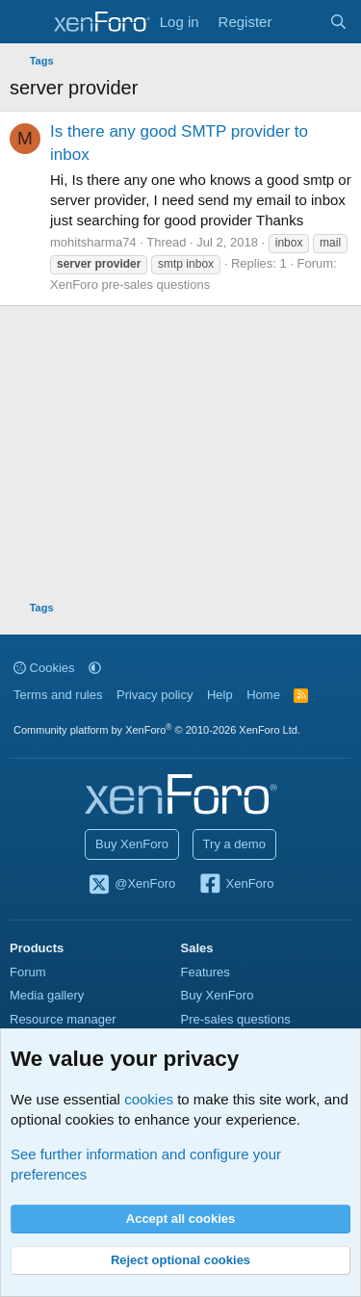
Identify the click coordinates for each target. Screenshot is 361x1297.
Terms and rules (57, 694)
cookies (148, 1099)
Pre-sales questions (236, 1019)
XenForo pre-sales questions (130, 284)
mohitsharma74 (93, 242)
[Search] (338, 21)
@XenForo (132, 884)
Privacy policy (154, 694)
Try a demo (234, 844)
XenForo (236, 884)
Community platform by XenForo (156, 730)
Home (263, 694)
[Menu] (26, 22)
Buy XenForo (131, 844)
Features (205, 972)
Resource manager (63, 1019)
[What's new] (300, 21)
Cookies (44, 668)
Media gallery (47, 995)
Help (220, 694)
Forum (28, 972)
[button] (95, 668)
